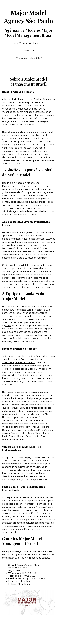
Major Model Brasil (18, 567)
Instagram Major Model (20, 581)
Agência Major (32, 565)
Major (8, 325)
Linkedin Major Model (19, 584)
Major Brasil (14, 570)
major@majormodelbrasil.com (31, 578)
